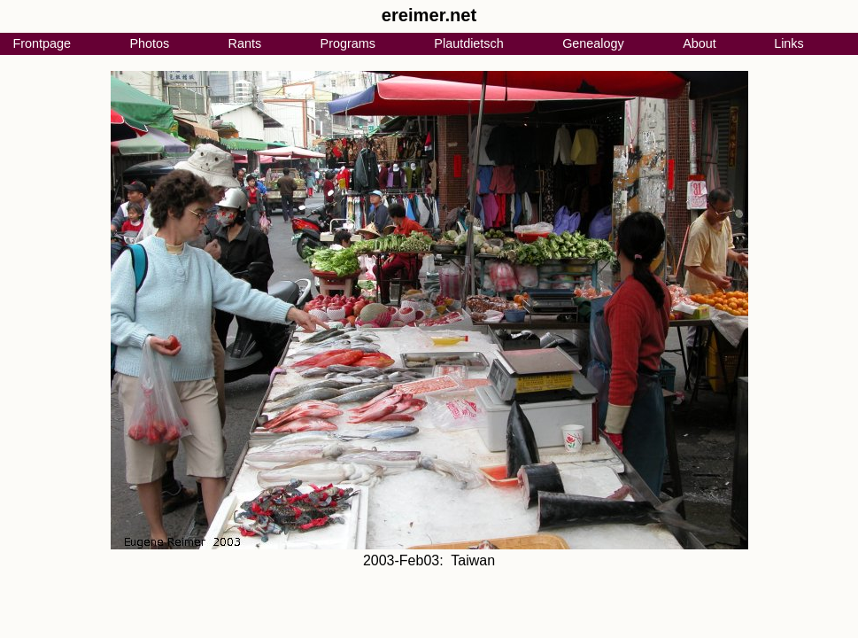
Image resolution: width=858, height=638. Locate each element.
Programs (348, 43)
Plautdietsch (468, 43)
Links (789, 43)
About (699, 43)
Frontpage (41, 43)
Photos (149, 43)
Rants (245, 43)
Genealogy (593, 43)
